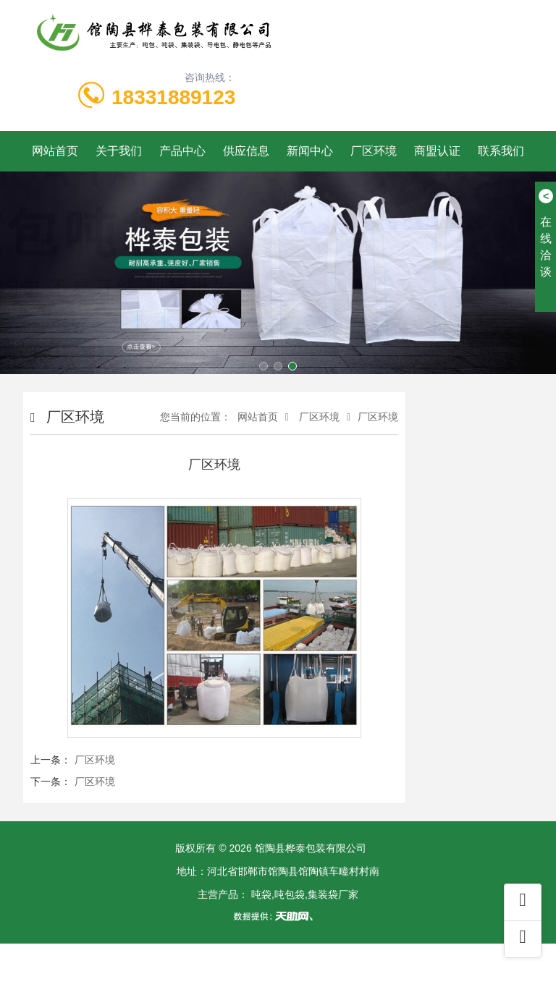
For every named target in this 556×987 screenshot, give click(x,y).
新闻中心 (310, 151)
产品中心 (182, 151)
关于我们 (119, 151)
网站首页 (55, 151)
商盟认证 (437, 151)
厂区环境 (373, 151)
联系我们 (501, 151)
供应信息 (246, 151)
